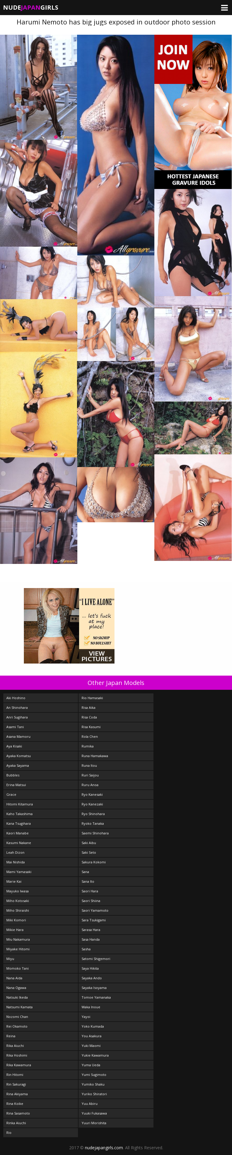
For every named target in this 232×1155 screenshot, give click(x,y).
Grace (11, 794)
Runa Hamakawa (95, 755)
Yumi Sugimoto (94, 1074)
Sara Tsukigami (94, 920)
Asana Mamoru (18, 736)
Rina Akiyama (17, 1094)
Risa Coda (89, 717)
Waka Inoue (91, 1007)
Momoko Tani (17, 968)
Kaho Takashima (19, 813)
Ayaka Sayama (17, 765)
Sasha (86, 949)
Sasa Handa (91, 939)
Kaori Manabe (17, 833)
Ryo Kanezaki (92, 804)
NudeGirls (30, 7)
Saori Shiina (91, 900)
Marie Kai (13, 881)
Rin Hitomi (14, 1074)
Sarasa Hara (91, 929)
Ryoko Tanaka (93, 823)
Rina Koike (14, 1103)
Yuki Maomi (91, 1045)
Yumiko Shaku (93, 1084)
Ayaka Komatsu (18, 755)
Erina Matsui (16, 784)
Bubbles (12, 775)
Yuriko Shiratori (94, 1094)
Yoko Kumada (93, 1026)
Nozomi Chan (17, 1016)
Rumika (88, 746)
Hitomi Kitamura (19, 804)
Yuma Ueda (91, 1065)
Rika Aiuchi (15, 1045)
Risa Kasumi (91, 727)
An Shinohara (17, 707)
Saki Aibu (89, 842)
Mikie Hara (15, 929)
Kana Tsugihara (18, 823)
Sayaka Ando (92, 978)
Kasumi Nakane (18, 842)
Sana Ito (88, 881)
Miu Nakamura (18, 939)
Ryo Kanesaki (92, 794)
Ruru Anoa (90, 784)
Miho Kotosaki (17, 900)
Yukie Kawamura (95, 1055)
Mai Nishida (15, 862)
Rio (8, 1132)
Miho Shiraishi (17, 910)
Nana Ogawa (16, 987)
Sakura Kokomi (94, 862)
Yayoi (86, 1016)
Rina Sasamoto (18, 1113)
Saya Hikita (90, 968)
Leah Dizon (15, 852)
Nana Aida (14, 978)
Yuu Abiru (90, 1103)
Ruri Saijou (90, 775)
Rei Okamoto (16, 1026)
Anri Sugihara (17, 717)
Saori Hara (90, 891)
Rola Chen (90, 736)
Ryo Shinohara (93, 813)
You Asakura (92, 1036)
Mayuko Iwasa (17, 891)
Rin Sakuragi (16, 1084)
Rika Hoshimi (16, 1055)
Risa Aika (88, 707)
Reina (10, 1036)
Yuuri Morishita (94, 1123)
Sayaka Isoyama (94, 987)
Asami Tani (15, 727)
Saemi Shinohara (95, 833)
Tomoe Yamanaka (96, 997)
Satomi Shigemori (96, 958)
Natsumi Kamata (19, 1007)
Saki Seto (89, 852)
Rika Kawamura (18, 1065)
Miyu (10, 958)
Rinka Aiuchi (16, 1123)
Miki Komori (16, 920)
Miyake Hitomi (18, 949)
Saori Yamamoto (95, 910)
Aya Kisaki (14, 746)
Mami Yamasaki (18, 871)
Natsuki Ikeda (17, 997)
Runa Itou (89, 765)
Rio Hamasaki (92, 698)
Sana (85, 871)
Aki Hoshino (15, 698)
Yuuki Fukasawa (94, 1113)
